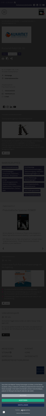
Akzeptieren (23, 400)
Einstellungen (23, 405)
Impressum (18, 413)
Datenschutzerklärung (25, 413)
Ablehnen (23, 395)
